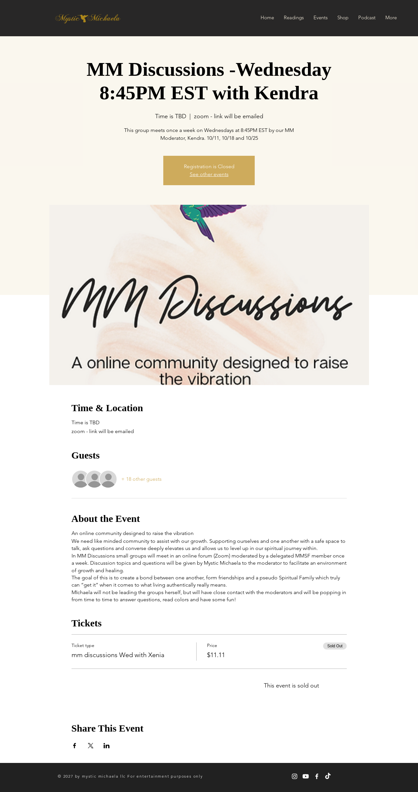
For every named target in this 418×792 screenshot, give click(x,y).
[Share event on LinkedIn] (107, 745)
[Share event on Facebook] (75, 745)
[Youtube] (305, 776)
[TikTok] (327, 776)
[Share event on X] (91, 745)
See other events (209, 174)
